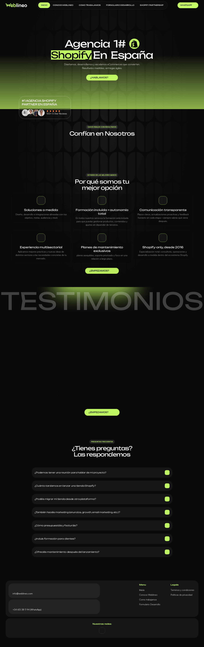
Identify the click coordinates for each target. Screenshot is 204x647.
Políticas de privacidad (181, 594)
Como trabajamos (148, 599)
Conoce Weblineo (148, 594)
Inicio (142, 590)
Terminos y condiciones (182, 590)
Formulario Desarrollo (149, 604)
